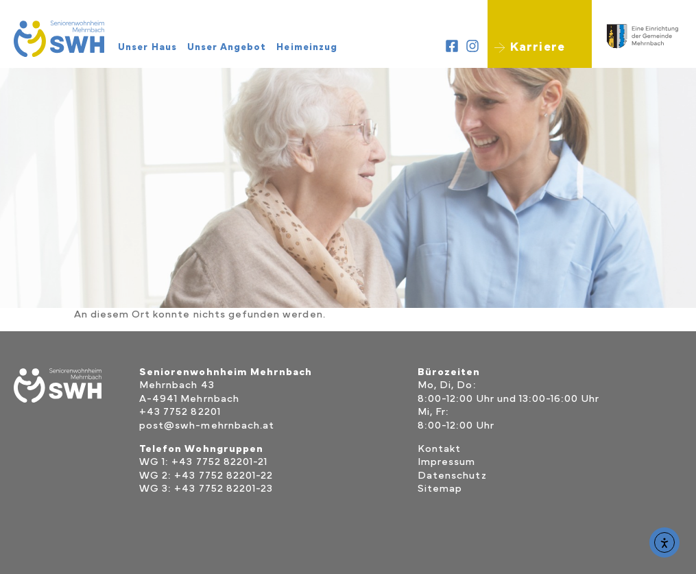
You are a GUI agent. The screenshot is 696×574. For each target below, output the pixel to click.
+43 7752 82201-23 (223, 488)
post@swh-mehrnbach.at (206, 425)
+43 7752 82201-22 (223, 475)
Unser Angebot (230, 47)
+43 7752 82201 (180, 412)
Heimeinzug (310, 47)
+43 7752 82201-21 (219, 462)
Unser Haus (151, 47)
